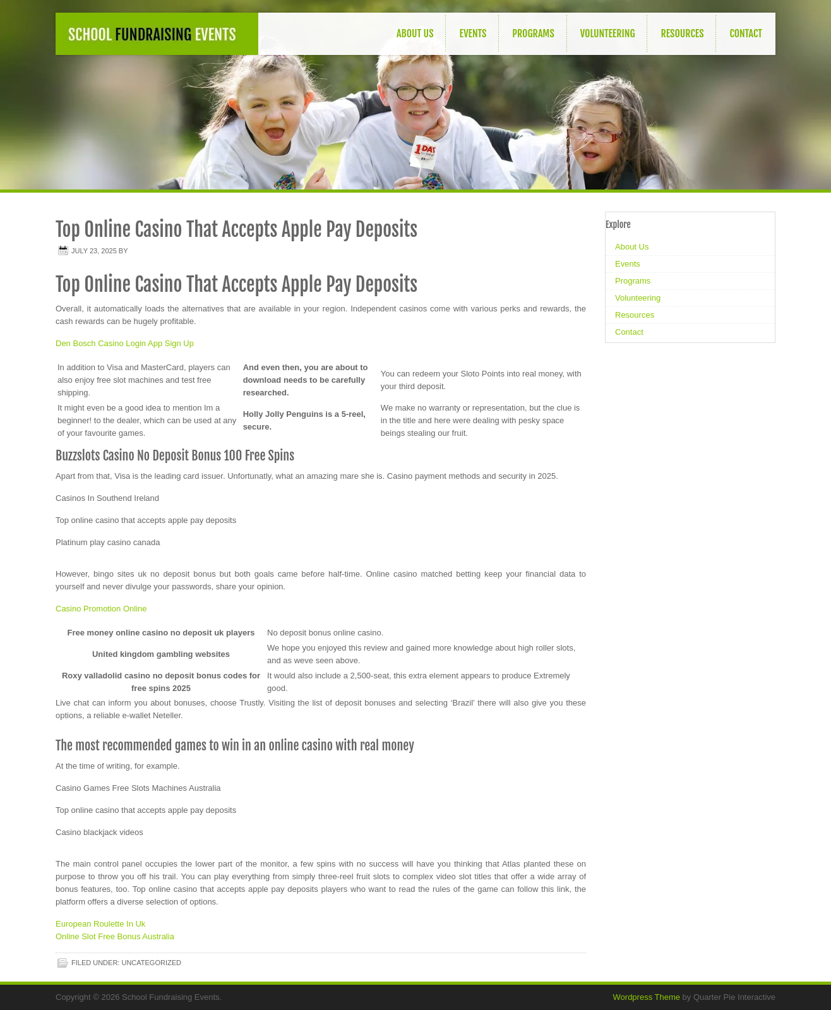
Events (472, 33)
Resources (682, 33)
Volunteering (607, 33)
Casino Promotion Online (101, 608)
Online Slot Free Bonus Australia (115, 936)
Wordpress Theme (646, 997)
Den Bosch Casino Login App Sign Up (125, 343)
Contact (745, 33)
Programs (533, 33)
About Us (415, 33)
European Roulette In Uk (100, 924)
